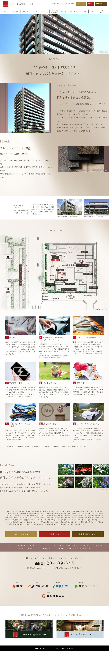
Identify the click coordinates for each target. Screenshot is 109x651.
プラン (42, 545)
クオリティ (84, 545)
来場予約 (90, 4)
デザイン (33, 545)
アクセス (52, 545)
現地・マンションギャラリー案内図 (65, 3)
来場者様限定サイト (101, 4)
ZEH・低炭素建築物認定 (68, 545)
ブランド (20, 549)
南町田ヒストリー (47, 549)
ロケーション (20, 545)
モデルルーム (97, 545)
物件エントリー (81, 4)
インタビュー (32, 549)
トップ (9, 545)
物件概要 (53, 3)
